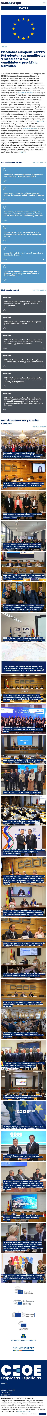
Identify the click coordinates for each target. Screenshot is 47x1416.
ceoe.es (4, 1383)
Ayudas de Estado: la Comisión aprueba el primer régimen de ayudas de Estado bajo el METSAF (22, 234)
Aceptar (42, 1414)
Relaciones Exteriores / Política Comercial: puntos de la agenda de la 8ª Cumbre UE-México (24, 194)
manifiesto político (25, 93)
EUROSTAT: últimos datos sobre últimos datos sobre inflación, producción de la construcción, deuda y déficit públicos (23, 380)
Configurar (33, 1414)
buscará (40, 121)
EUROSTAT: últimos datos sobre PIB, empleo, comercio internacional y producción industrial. (23, 361)
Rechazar (24, 1414)
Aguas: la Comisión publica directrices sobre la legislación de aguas (23, 254)
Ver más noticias (39, 162)
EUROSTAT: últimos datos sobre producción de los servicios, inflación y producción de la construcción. (23, 304)
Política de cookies (24, 1411)
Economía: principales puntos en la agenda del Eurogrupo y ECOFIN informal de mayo (23, 175)
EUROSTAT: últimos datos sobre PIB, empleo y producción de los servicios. (22, 323)
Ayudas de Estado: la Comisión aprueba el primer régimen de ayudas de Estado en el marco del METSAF (21, 274)
